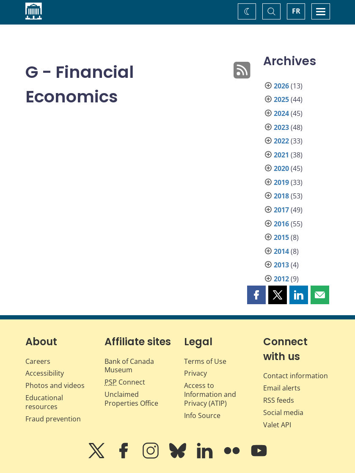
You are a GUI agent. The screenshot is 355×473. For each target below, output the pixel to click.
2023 (281, 127)
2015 (281, 237)
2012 (281, 278)
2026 (281, 86)
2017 (281, 209)
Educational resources (44, 402)
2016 (281, 223)
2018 (281, 196)
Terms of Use (205, 361)
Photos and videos (55, 385)
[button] (256, 295)
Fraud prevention (53, 419)
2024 (281, 113)
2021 (281, 155)
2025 (281, 99)
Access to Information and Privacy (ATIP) (210, 394)
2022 (281, 141)
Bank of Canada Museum (129, 366)
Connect (125, 382)
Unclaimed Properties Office (131, 399)
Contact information (295, 375)
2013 (281, 265)
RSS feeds (278, 400)
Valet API (277, 424)
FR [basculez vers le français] (296, 11)
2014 (281, 251)
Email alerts (281, 388)
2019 (281, 182)
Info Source (202, 415)
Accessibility (44, 373)
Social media (283, 412)
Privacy (195, 373)
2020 (281, 168)
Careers (37, 361)
